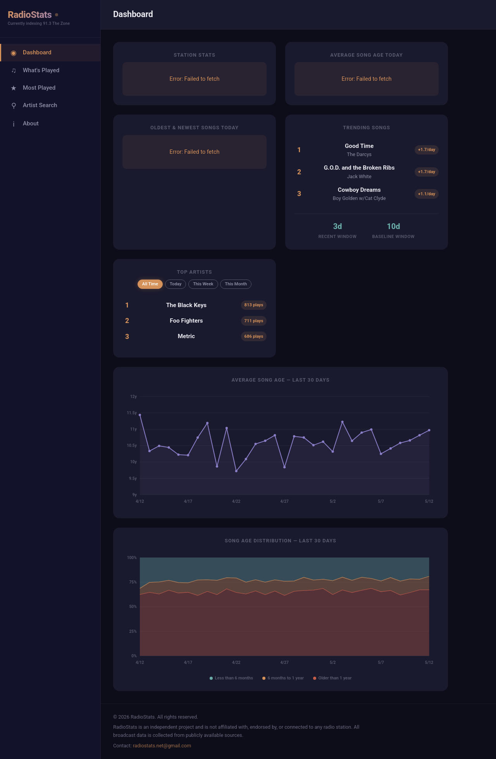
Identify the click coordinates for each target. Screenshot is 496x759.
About (24, 124)
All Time (150, 284)
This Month (236, 284)
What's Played (34, 70)
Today (175, 284)
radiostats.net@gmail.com (162, 746)
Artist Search (33, 105)
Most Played (32, 88)
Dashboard (30, 53)
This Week (203, 284)
